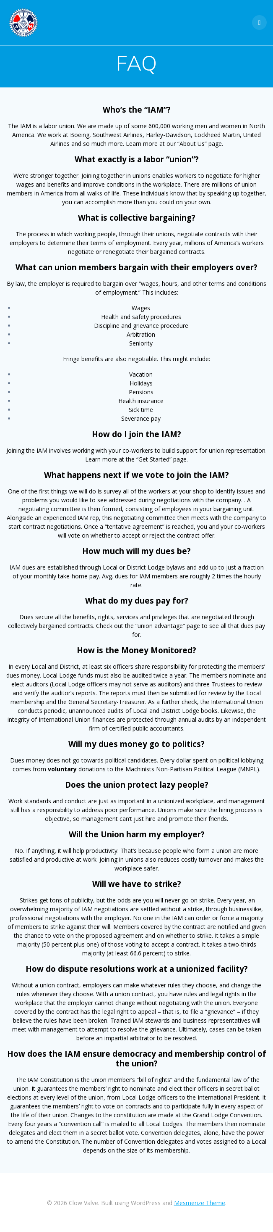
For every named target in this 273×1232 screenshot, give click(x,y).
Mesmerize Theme (199, 1203)
